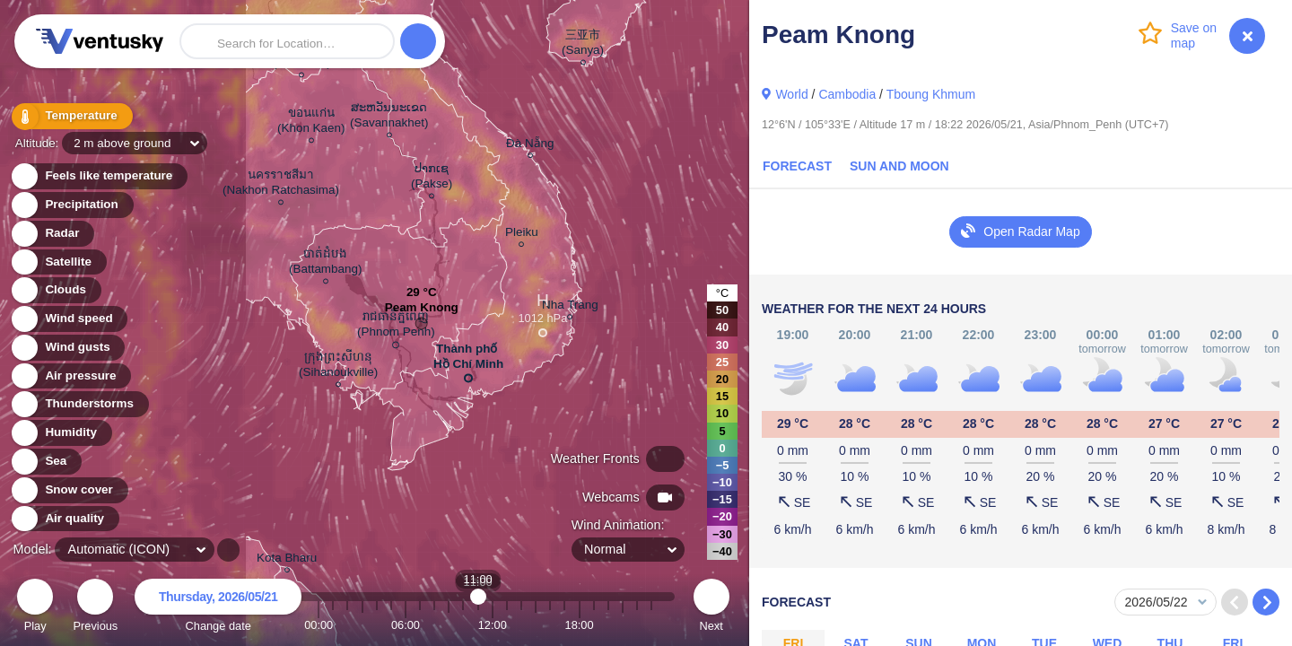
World (791, 94)
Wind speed (68, 319)
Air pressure (70, 376)
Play (35, 608)
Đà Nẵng (530, 145)
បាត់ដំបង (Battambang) (325, 264)
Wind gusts (67, 348)
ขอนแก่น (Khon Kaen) (311, 123)
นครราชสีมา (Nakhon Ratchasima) (281, 185)
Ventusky (97, 41)
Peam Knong (421, 312)
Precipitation (71, 205)
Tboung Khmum (931, 94)
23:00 (651, 625)
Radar (52, 234)
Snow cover (68, 490)
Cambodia (847, 94)
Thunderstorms (79, 404)
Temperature (71, 116)
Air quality (64, 519)
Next (711, 608)
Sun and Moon (899, 166)
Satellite (58, 262)
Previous (95, 608)
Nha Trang (570, 307)
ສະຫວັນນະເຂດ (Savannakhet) (389, 117)
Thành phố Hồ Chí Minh (468, 360)
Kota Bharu (287, 560)
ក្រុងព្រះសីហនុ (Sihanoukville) (338, 367)
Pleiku (521, 234)
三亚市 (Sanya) (583, 45)
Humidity (60, 433)
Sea (45, 462)
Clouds (55, 290)
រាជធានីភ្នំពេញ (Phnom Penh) (396, 327)
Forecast (797, 166)
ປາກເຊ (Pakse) (431, 179)
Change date (218, 608)
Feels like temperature (98, 176)
